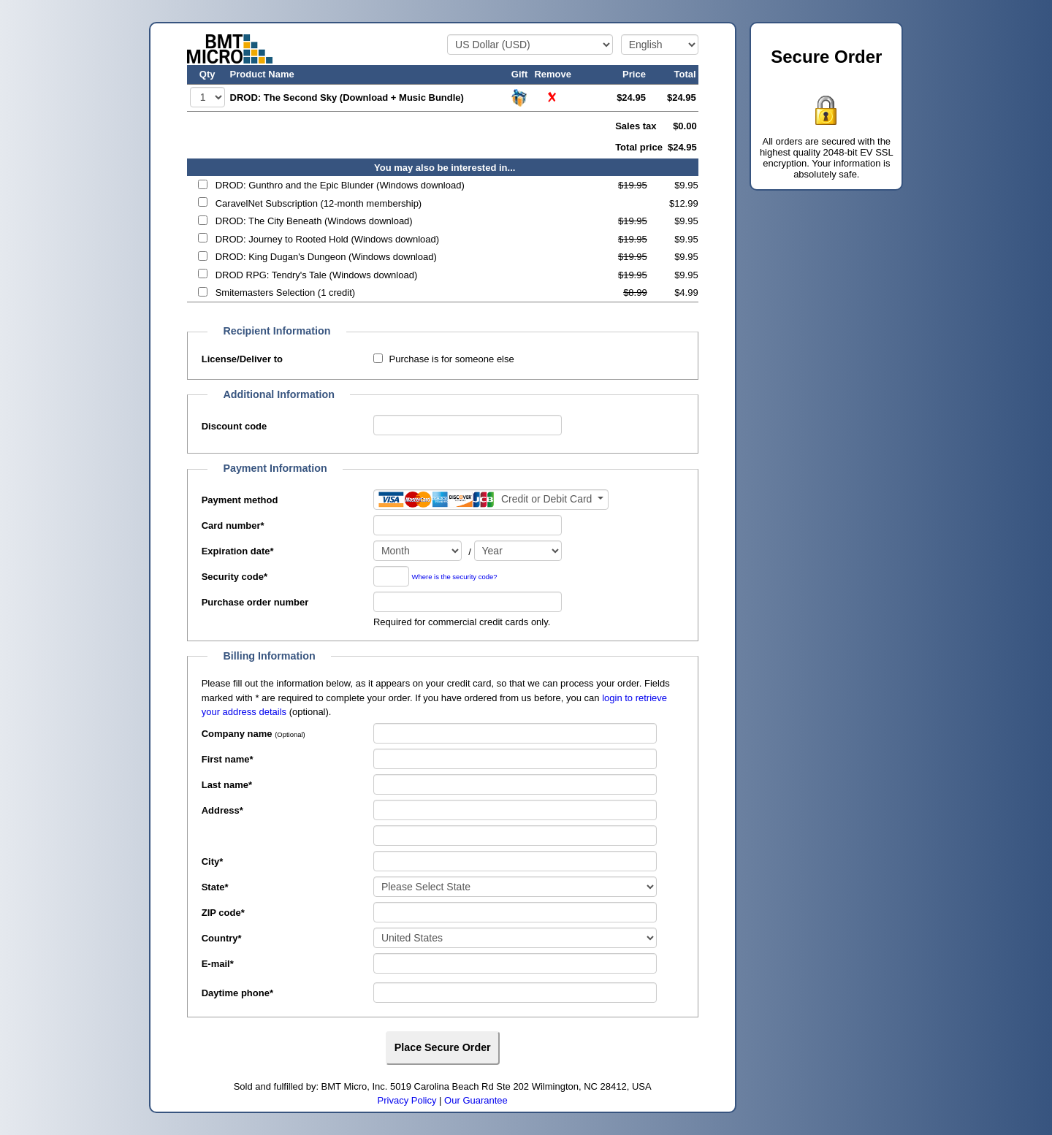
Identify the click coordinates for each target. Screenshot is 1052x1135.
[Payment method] (491, 499)
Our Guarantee (476, 1100)
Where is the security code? (455, 577)
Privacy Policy (407, 1100)
